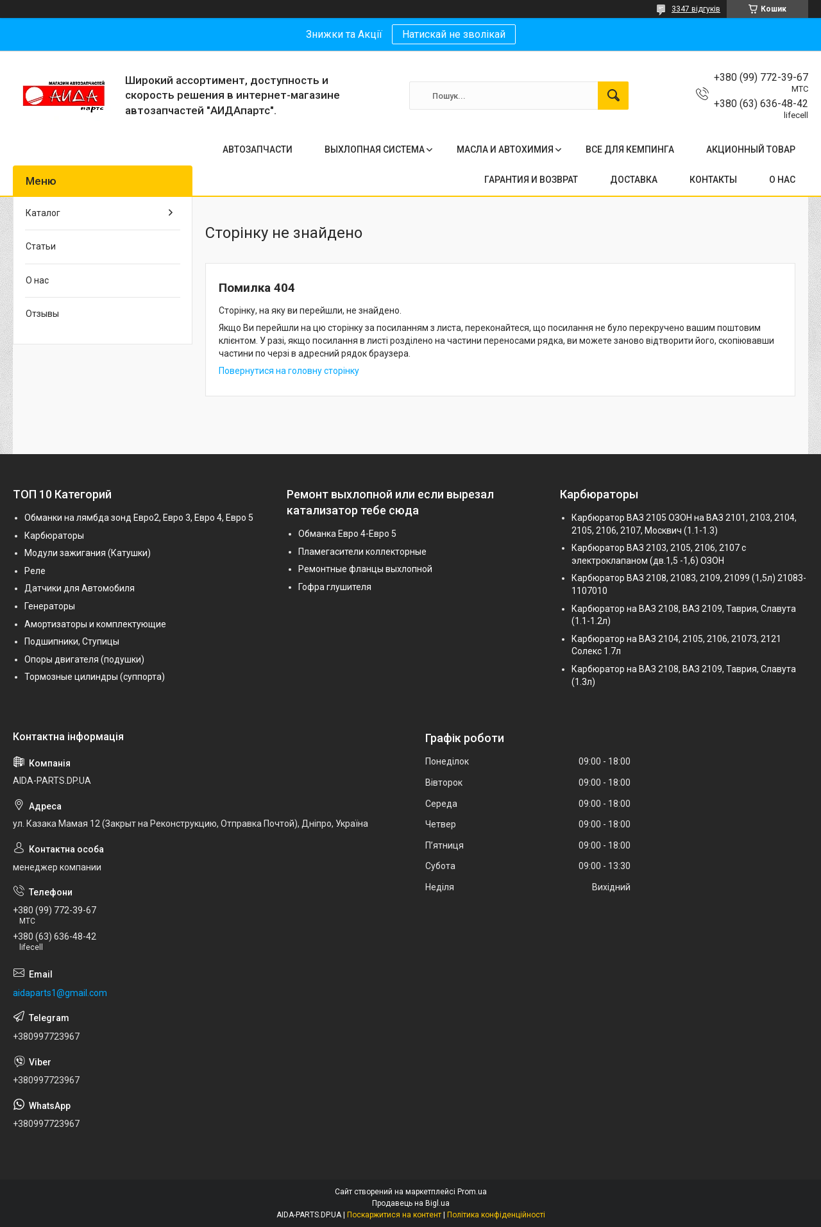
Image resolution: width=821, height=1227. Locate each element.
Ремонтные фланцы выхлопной (365, 569)
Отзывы (42, 314)
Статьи (41, 246)
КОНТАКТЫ (713, 179)
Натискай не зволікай (453, 34)
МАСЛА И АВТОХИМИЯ (505, 149)
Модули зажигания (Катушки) (87, 553)
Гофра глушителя (334, 587)
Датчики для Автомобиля (79, 588)
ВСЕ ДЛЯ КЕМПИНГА (630, 149)
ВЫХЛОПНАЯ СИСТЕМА (375, 149)
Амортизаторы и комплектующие (95, 624)
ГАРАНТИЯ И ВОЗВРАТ (531, 179)
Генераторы (49, 606)
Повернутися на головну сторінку (289, 371)
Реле (35, 571)
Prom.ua (472, 1191)
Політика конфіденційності (496, 1214)
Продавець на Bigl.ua (411, 1203)
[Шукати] (613, 95)
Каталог (43, 213)
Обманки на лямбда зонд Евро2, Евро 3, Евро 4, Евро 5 (138, 517)
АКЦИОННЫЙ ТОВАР (750, 149)
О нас (37, 280)
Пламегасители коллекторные (362, 551)
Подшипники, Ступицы (71, 641)
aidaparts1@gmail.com (60, 993)
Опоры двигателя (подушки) (84, 659)
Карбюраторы (54, 535)
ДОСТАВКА (633, 179)
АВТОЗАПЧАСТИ (257, 149)
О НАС (782, 179)
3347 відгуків (696, 8)
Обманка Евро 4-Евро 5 (347, 534)
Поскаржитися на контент (394, 1214)
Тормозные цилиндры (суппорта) (94, 677)
